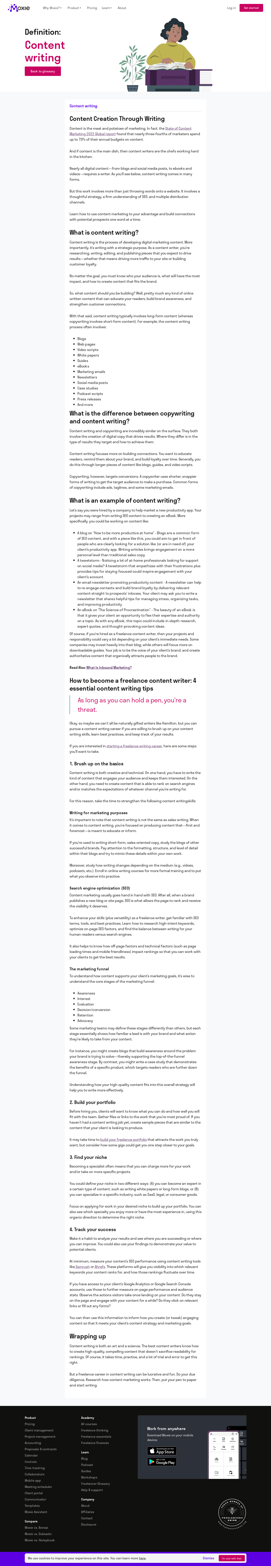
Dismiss (208, 1558)
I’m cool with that (232, 1558)
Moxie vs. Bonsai (36, 1527)
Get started (251, 8)
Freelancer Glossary (95, 1483)
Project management (40, 1436)
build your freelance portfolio (123, 1139)
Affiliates (87, 1511)
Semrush (82, 1266)
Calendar (31, 1455)
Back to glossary (43, 71)
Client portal (34, 1493)
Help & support (92, 1490)
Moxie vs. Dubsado (38, 1533)
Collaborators (35, 1474)
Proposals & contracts (41, 1449)
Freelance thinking (94, 1430)
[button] (53, 8)
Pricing (30, 1424)
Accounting (33, 1442)
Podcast (87, 1464)
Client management (39, 1430)
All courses (89, 1424)
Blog (84, 1458)
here (142, 1558)
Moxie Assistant (36, 1511)
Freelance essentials (96, 1436)
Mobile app (33, 1480)
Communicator (35, 1499)
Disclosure (88, 1524)
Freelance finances (95, 1442)
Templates (32, 1505)
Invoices (31, 1461)
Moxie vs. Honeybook (40, 1540)
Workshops (89, 1477)
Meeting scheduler (38, 1486)
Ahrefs (99, 1266)
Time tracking (35, 1468)
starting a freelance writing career (134, 746)
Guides (86, 1471)
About (85, 1505)
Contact (87, 1518)
